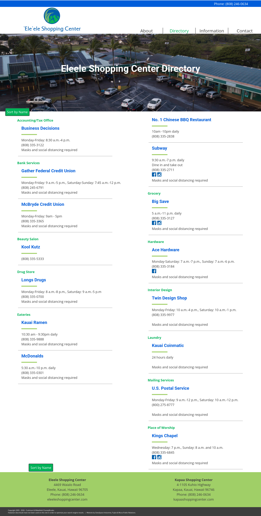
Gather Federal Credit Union (48, 170)
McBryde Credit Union (42, 204)
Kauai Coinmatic (168, 345)
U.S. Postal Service (170, 388)
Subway (159, 148)
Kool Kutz (30, 246)
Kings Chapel (165, 435)
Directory (179, 31)
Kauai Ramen (34, 322)
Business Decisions (40, 128)
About (146, 31)
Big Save (160, 201)
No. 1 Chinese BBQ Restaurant (181, 119)
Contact (245, 31)
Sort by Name (17, 112)
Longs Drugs (33, 279)
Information (212, 31)
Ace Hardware (165, 249)
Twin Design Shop (169, 298)
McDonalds (32, 356)
